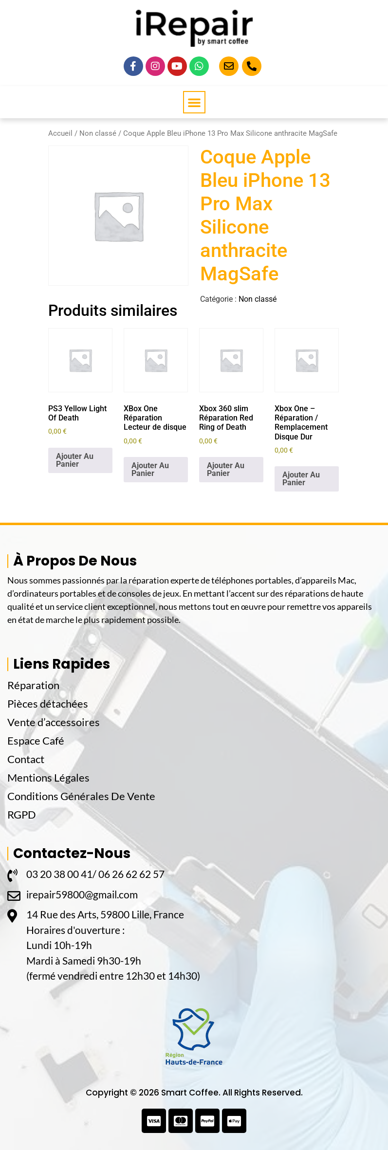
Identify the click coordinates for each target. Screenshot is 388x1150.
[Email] (229, 66)
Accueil (60, 133)
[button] (194, 102)
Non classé (97, 133)
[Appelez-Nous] (251, 66)
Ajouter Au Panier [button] (74, 460)
